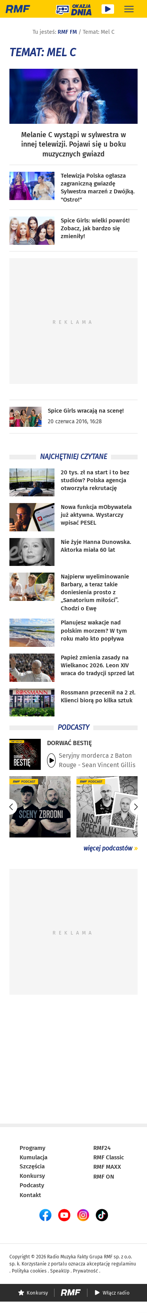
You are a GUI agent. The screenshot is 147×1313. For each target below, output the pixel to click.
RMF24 (102, 1147)
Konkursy (32, 1175)
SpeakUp (59, 1271)
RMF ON (103, 1176)
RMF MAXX (107, 1166)
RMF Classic (108, 1157)
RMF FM (67, 32)
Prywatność (85, 1271)
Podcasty (32, 1185)
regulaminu (123, 1264)
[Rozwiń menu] (129, 9)
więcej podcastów (107, 848)
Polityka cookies (29, 1271)
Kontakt (30, 1195)
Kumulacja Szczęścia (33, 1162)
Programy (32, 1147)
